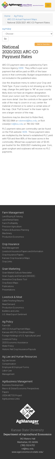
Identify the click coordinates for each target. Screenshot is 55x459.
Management (8, 374)
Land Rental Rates (10, 220)
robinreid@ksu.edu (27, 120)
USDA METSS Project (12, 395)
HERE (21, 68)
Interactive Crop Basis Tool (14, 279)
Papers (5, 392)
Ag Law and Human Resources (19, 356)
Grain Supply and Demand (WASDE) (18, 276)
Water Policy (8, 346)
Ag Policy (18, 16)
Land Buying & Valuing (12, 216)
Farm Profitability (10, 223)
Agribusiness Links (11, 399)
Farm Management (13, 212)
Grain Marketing (11, 268)
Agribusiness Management (17, 381)
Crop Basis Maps (10, 283)
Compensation (9, 364)
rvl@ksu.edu (17, 124)
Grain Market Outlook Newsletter (17, 272)
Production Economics (13, 237)
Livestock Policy (9, 339)
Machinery (7, 233)
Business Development (12, 385)
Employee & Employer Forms (15, 367)
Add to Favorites (43, 44)
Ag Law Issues (9, 360)
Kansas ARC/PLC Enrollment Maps (18, 332)
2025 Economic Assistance (15, 342)
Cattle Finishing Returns (13, 301)
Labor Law (7, 370)
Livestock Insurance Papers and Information (22, 251)
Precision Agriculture (11, 226)
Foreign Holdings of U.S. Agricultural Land (21, 335)
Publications (8, 286)
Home (7, 16)
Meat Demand (8, 304)
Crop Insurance (10, 244)
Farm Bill (6, 325)
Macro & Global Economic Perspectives (20, 388)
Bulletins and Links (10, 311)
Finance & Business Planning (15, 230)
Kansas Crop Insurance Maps (16, 258)
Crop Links (7, 261)
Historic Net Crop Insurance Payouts (19, 349)
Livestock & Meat (12, 297)
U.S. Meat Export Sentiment (14, 314)
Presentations (8, 290)
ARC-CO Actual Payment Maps (22, 19)
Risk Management (10, 248)
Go (5, 39)
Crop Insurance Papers (12, 255)
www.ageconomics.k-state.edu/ (27, 452)
